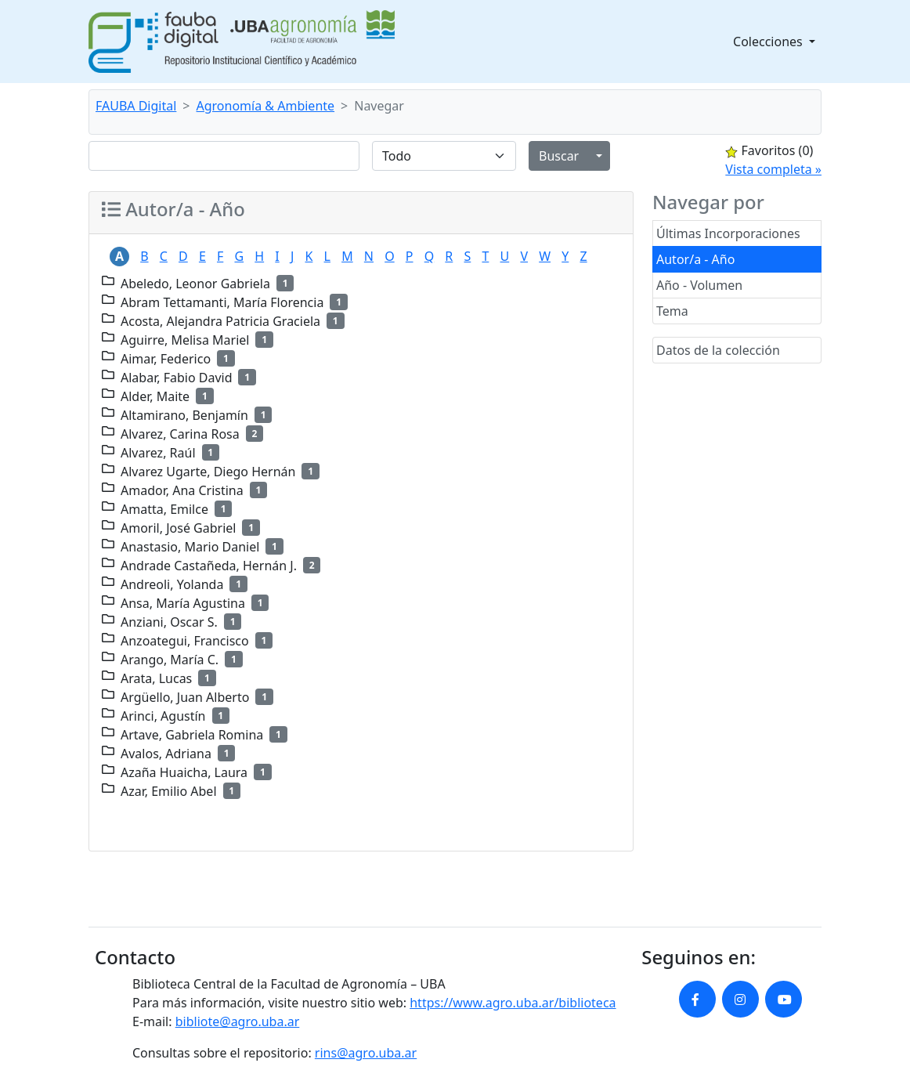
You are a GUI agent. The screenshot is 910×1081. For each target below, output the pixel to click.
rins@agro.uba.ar (366, 1052)
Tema (672, 311)
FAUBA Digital (136, 105)
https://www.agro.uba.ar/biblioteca (513, 1002)
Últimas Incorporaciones (728, 233)
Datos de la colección (718, 350)
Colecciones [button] (769, 41)
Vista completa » (773, 169)
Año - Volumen (699, 285)
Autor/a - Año (695, 259)
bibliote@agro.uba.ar (237, 1021)
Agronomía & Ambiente (266, 105)
